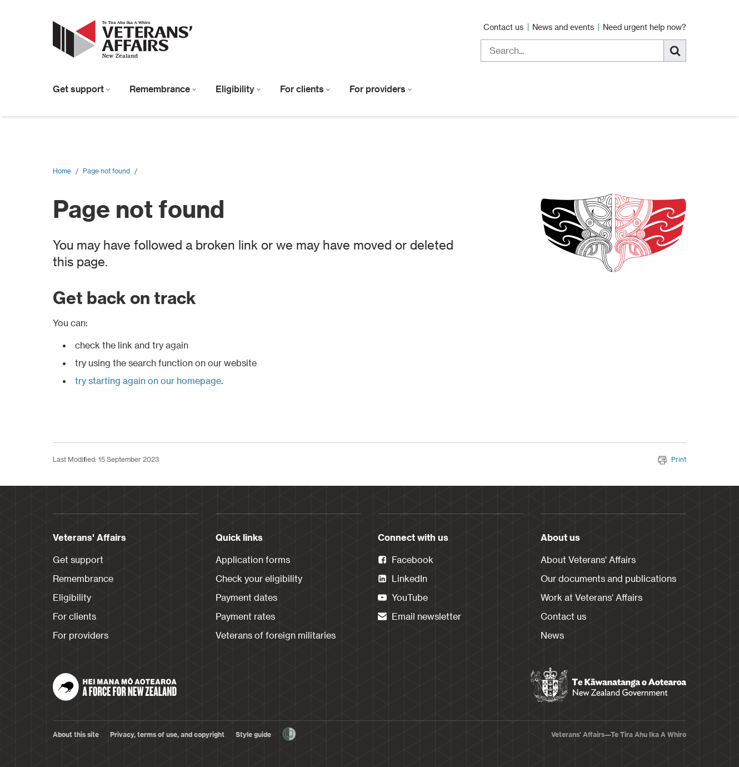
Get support (82, 88)
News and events (564, 27)
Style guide (253, 734)
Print (672, 459)
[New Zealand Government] (608, 685)
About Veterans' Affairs (588, 559)
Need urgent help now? (644, 27)
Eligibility (238, 88)
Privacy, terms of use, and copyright (167, 734)
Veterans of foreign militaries (276, 635)
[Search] (675, 50)
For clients (305, 88)
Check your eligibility (259, 578)
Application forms (253, 559)
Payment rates (245, 616)
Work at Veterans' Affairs (591, 597)
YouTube (403, 598)
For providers (380, 88)
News (552, 635)
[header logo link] (125, 38)
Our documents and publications (608, 578)
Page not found (106, 171)
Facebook (405, 560)
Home (62, 171)
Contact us (504, 27)
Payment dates (246, 597)
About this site (76, 734)
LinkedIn (402, 579)
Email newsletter (419, 617)
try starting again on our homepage (148, 380)
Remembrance (163, 88)
